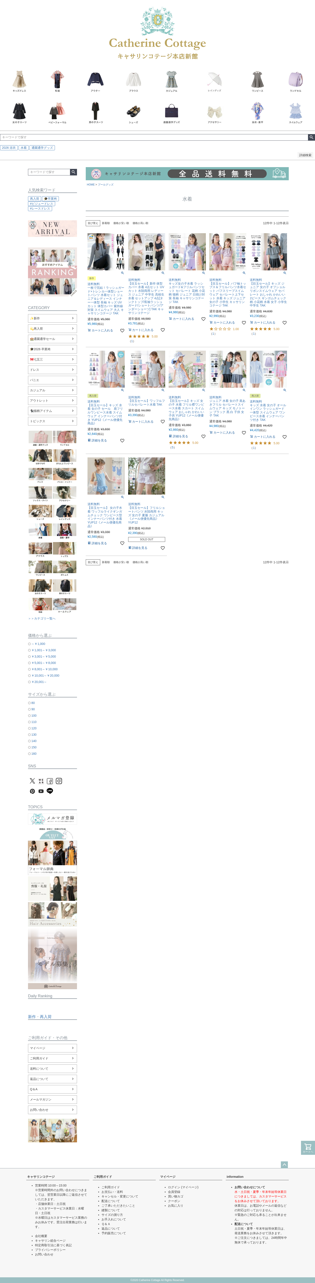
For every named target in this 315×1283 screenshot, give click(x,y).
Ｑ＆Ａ (106, 1224)
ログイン (174, 1187)
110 (33, 722)
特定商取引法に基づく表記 (53, 1245)
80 (33, 703)
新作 (32, 1017)
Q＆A (33, 1089)
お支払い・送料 (112, 1192)
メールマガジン (40, 1099)
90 (33, 709)
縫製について (111, 1210)
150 (33, 747)
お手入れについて (114, 1219)
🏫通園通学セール (42, 339)
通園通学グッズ (42, 147)
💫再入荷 (36, 328)
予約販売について (114, 1233)
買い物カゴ (175, 1196)
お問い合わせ (39, 1109)
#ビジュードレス (41, 203)
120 (33, 728)
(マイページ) (189, 1187)
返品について (39, 1079)
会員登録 (174, 1192)
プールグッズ (106, 184)
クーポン (174, 1201)
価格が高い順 (140, 223)
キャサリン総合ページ (50, 1240)
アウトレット (39, 400)
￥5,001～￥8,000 (43, 663)
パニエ (34, 380)
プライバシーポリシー (50, 1249)
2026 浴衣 (9, 147)
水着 (24, 147)
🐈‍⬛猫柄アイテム (41, 411)
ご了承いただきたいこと (118, 1205)
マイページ (37, 1048)
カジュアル (37, 390)
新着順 (106, 223)
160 (33, 753)
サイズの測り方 (112, 1214)
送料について (39, 1068)
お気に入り (175, 1205)
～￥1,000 (38, 644)
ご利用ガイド (39, 1058)
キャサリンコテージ (41, 1176)
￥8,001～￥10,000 (44, 669)
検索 (311, 137)
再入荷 (34, 198)
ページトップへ (284, 1164)
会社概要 (41, 1236)
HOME (91, 184)
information (235, 1176)
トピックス (37, 421)
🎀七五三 (36, 359)
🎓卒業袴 (50, 198)
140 (33, 741)
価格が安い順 (121, 223)
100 (33, 715)
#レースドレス (40, 208)
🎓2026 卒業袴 (40, 349)
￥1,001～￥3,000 (43, 650)
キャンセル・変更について (120, 1196)
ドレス (34, 369)
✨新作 (35, 318)
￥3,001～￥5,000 (43, 656)
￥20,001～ (39, 682)
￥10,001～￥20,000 (45, 675)
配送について (111, 1201)
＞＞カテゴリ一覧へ (42, 618)
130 (33, 734)
